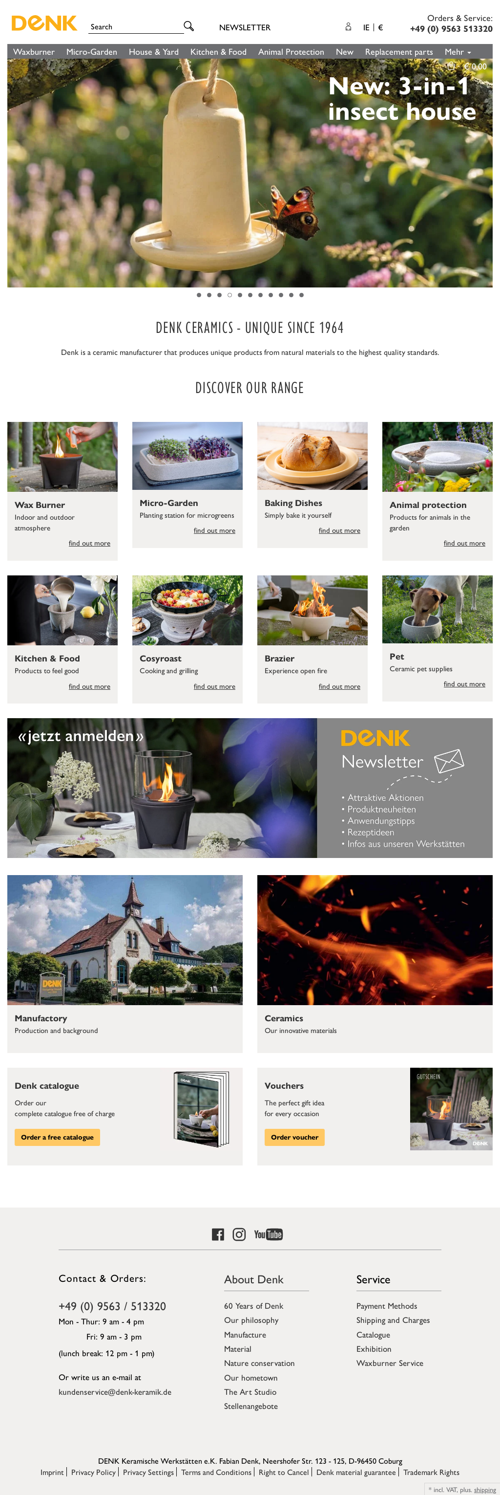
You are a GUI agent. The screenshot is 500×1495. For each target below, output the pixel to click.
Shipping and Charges (393, 1319)
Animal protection (428, 505)
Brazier (279, 658)
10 (291, 295)
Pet (397, 656)
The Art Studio (250, 1391)
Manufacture (245, 1334)
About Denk (254, 1278)
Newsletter (245, 27)
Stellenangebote (251, 1405)
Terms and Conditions (216, 1471)
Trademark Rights (431, 1471)
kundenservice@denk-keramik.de (115, 1391)
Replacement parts (399, 51)
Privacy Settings (148, 1471)
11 (301, 295)
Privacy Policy (93, 1471)
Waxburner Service (389, 1362)
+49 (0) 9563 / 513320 (112, 1305)
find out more (89, 542)
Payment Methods (386, 1305)
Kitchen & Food (218, 51)
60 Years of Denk (253, 1305)
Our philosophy (251, 1319)
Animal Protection (291, 51)
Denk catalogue (47, 1085)
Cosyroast (161, 658)
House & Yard (154, 51)
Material (237, 1348)
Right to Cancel (284, 1471)
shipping (485, 1489)
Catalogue (373, 1334)
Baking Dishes (293, 503)
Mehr (458, 51)
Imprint (52, 1471)
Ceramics (284, 1018)
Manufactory (41, 1018)
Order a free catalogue (57, 1137)
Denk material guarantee (356, 1471)
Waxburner (34, 51)
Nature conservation (259, 1362)
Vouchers (284, 1085)
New (345, 51)
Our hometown (251, 1377)
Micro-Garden (91, 51)
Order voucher (294, 1137)
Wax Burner (40, 505)
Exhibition (374, 1348)
